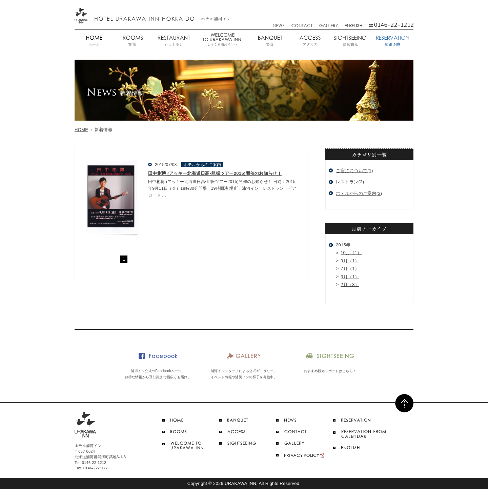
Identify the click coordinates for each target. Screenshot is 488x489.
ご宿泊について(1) (354, 170)
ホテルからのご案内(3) (359, 193)
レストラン (173, 41)
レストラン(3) (350, 181)
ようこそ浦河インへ (222, 41)
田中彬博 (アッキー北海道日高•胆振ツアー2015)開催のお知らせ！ (215, 173)
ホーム (94, 41)
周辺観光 (349, 41)
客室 (132, 41)
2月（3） (350, 284)
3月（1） (350, 276)
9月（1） (350, 260)
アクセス (309, 41)
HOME (81, 129)
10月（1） (351, 252)
